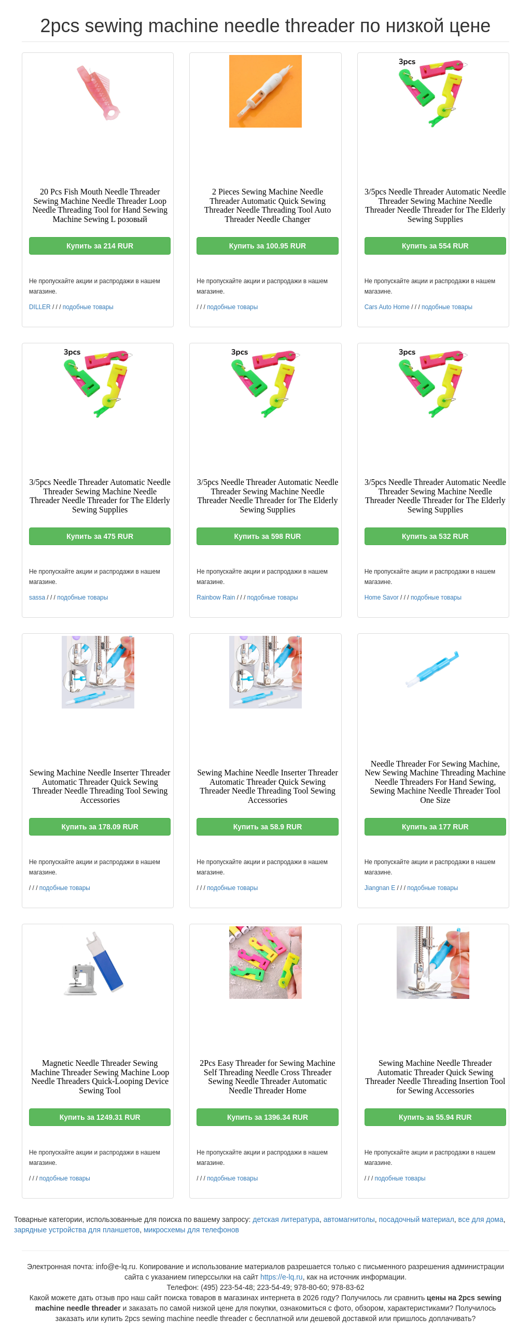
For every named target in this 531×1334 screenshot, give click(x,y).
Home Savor (382, 597)
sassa (37, 597)
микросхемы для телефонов (191, 1230)
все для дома (481, 1219)
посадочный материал (416, 1219)
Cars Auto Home (387, 307)
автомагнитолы (349, 1219)
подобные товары (88, 307)
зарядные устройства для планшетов (76, 1230)
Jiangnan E (380, 888)
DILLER (40, 307)
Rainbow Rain (216, 597)
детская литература (286, 1219)
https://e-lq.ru (281, 1277)
